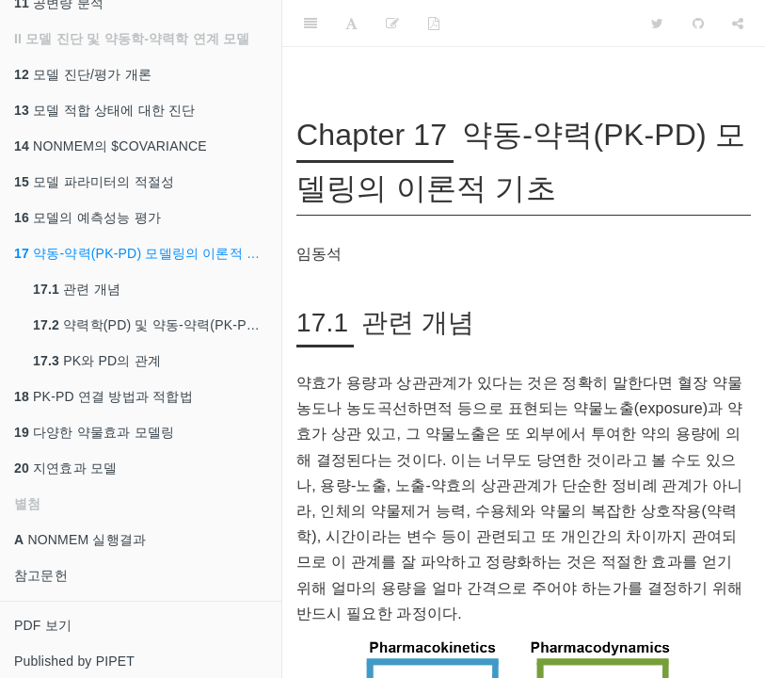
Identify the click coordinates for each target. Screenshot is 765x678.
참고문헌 (41, 575)
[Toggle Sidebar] (310, 23)
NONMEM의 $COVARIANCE (110, 145)
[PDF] (434, 23)
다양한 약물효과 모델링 (94, 432)
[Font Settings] (351, 23)
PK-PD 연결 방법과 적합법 (103, 396)
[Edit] (392, 23)
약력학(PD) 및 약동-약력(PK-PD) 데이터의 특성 (157, 324)
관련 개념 (76, 289)
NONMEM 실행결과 (80, 539)
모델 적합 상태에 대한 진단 (105, 110)
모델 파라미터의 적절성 (94, 181)
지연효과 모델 (65, 468)
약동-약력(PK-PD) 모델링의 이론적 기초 (143, 253)
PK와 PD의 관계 (97, 360)
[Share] (737, 23)
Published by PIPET (74, 661)
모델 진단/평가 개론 (82, 74)
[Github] (698, 23)
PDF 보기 (43, 625)
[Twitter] (657, 23)
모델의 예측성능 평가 (87, 217)
